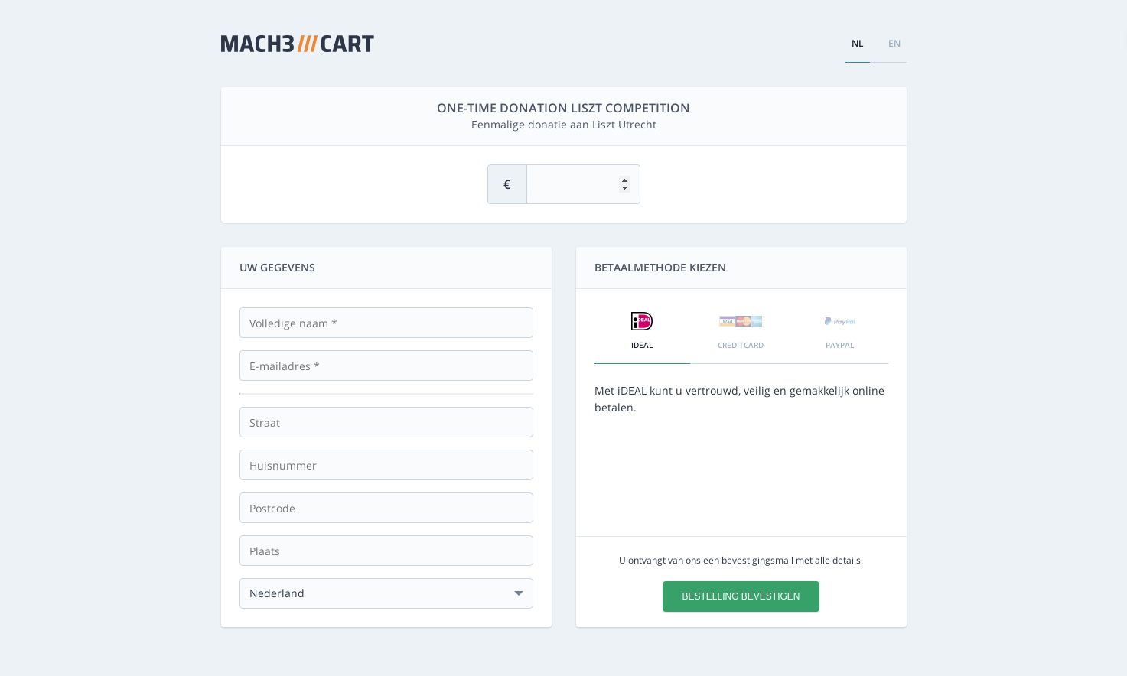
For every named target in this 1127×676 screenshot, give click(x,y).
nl (858, 43)
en (894, 43)
